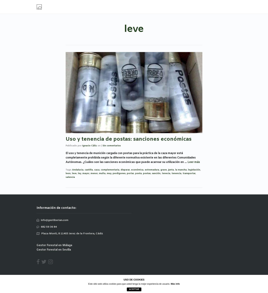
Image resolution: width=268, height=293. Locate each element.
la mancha (181, 169)
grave (163, 169)
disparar (125, 169)
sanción (156, 173)
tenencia (176, 173)
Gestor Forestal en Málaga (54, 245)
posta (138, 173)
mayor (85, 173)
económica (137, 169)
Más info (175, 284)
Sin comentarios (112, 145)
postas (147, 173)
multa (102, 173)
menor (94, 173)
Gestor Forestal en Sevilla (54, 250)
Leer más (193, 162)
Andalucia (77, 169)
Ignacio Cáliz (89, 145)
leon (68, 173)
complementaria (110, 169)
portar (130, 173)
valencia (70, 177)
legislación (194, 169)
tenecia (166, 173)
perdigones (119, 173)
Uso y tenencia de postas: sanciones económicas (129, 139)
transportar (189, 173)
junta (171, 169)
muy (109, 173)
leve (74, 173)
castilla (89, 169)
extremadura (152, 169)
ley (79, 173)
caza (96, 169)
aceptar (134, 289)
